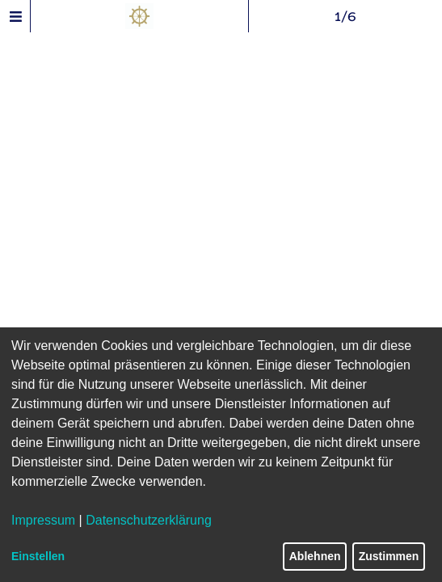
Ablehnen (315, 556)
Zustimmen (389, 556)
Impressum (43, 520)
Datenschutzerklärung (149, 520)
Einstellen (38, 556)
